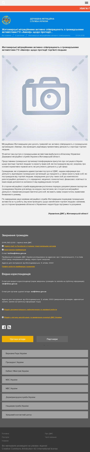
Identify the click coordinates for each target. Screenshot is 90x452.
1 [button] (44, 345)
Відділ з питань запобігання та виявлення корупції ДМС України (33, 317)
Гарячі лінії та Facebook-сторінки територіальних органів (30, 246)
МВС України (11, 388)
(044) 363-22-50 (8, 242)
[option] (19, 339)
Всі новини (6, 35)
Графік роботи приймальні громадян (18, 266)
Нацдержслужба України (17, 406)
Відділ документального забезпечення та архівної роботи (30, 309)
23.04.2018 (79, 35)
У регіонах (19, 35)
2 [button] (48, 345)
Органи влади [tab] (17, 339)
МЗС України (11, 379)
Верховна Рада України (16, 353)
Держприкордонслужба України (20, 397)
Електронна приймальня (15, 250)
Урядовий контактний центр (19, 415)
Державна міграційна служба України (42, 20)
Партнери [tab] (52, 339)
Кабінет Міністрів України (17, 371)
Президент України (15, 362)
